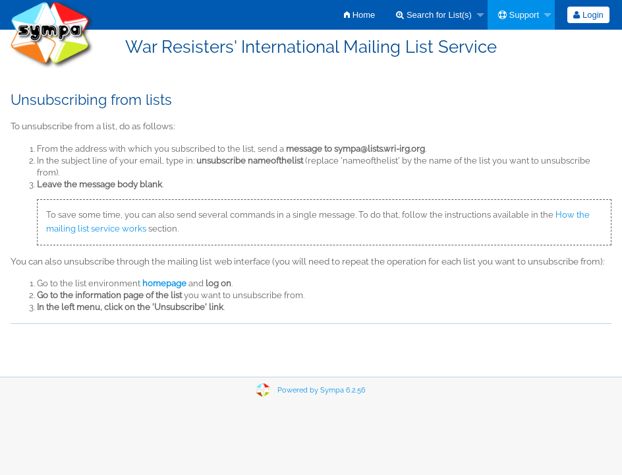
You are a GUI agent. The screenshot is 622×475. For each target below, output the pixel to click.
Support (518, 15)
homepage (164, 283)
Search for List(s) (434, 15)
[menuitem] (359, 15)
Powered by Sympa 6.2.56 (321, 390)
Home (359, 15)
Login (588, 15)
